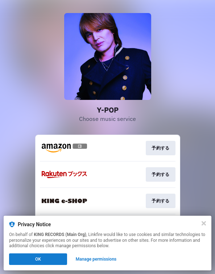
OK (38, 259)
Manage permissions (96, 259)
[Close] (204, 223)
